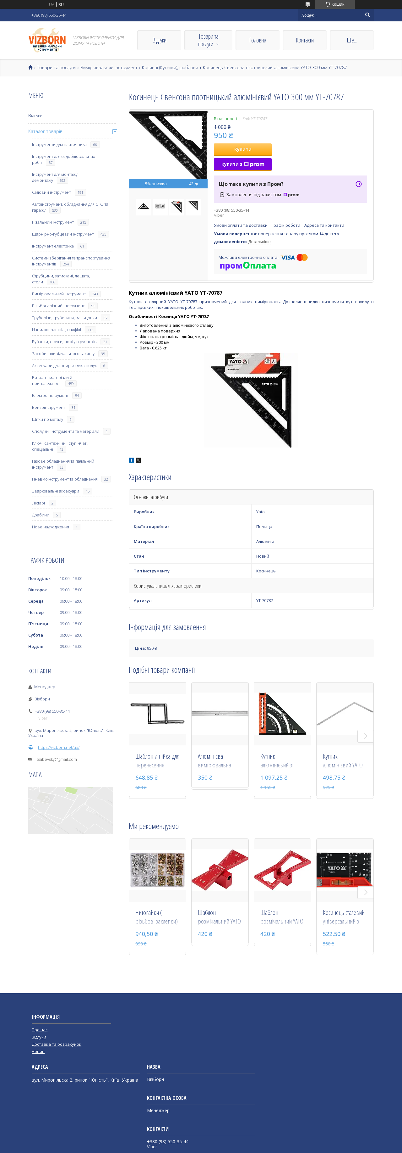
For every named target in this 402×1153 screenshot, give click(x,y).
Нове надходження (50, 527)
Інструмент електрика (53, 246)
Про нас (39, 1030)
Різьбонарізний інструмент (58, 306)
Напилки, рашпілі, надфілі (56, 329)
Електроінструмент (50, 395)
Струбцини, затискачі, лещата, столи (61, 279)
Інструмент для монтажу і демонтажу (55, 177)
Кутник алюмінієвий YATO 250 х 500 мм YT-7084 (343, 761)
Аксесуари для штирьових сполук (64, 365)
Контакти (305, 40)
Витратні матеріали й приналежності (52, 380)
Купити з (242, 164)
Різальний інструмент (53, 222)
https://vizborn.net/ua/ (58, 747)
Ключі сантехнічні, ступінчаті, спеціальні (60, 446)
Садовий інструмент (51, 192)
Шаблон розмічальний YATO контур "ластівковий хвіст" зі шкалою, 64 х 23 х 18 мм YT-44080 (282, 917)
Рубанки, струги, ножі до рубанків (64, 341)
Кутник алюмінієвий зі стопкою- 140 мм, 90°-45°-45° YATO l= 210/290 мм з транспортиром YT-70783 (282, 761)
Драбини (40, 515)
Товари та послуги (208, 40)
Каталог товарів (45, 131)
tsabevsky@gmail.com (57, 759)
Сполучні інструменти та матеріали (65, 431)
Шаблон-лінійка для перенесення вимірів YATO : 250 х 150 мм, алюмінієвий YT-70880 (157, 761)
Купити (243, 149)
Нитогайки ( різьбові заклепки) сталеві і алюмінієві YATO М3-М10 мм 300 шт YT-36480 (156, 917)
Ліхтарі (38, 503)
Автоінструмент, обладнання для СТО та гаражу (70, 207)
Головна (257, 40)
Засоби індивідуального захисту (63, 353)
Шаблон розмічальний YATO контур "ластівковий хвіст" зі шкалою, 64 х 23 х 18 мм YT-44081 (219, 917)
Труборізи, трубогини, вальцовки (64, 317)
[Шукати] (367, 15)
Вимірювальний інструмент (109, 67)
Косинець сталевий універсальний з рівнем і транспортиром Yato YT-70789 (344, 917)
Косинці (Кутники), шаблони (170, 67)
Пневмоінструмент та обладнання (65, 479)
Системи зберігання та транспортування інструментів (71, 261)
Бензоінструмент (48, 407)
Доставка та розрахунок (56, 1044)
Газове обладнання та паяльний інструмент (63, 464)
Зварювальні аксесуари (55, 491)
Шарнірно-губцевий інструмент (63, 234)
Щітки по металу (47, 419)
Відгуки (159, 40)
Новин (38, 1051)
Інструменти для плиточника (59, 144)
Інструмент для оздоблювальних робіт (63, 159)
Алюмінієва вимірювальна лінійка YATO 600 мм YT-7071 (220, 761)
